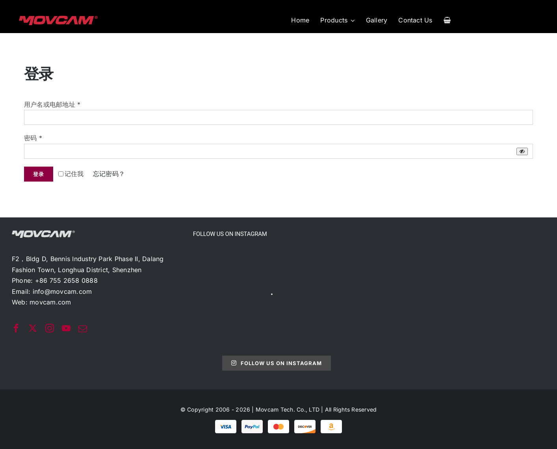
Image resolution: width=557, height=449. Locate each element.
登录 (38, 174)
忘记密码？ (109, 174)
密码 (33, 138)
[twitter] (32, 328)
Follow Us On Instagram (276, 363)
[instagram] (49, 328)
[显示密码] (522, 151)
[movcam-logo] (58, 19)
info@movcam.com (62, 291)
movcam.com (50, 302)
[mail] (82, 329)
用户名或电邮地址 (52, 104)
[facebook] (16, 328)
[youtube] (66, 328)
